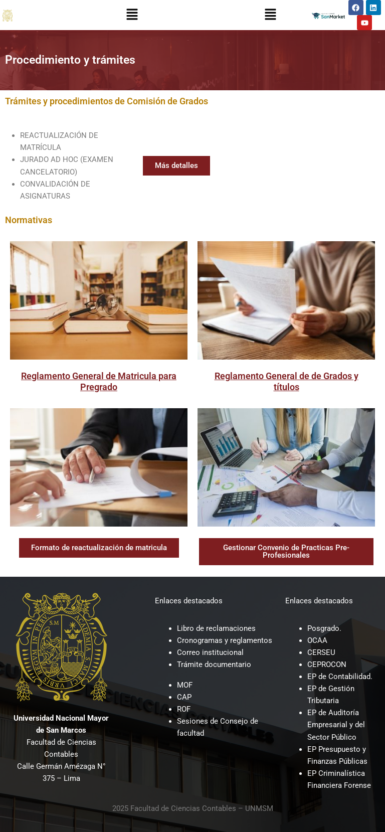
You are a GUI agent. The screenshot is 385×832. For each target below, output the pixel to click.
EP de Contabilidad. (339, 676)
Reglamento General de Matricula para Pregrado (98, 381)
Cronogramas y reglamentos (224, 640)
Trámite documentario (214, 664)
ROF (183, 709)
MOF (184, 685)
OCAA (317, 640)
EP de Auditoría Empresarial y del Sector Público (336, 724)
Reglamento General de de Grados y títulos (286, 381)
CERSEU (321, 652)
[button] (132, 15)
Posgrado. (324, 628)
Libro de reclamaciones (216, 628)
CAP (184, 697)
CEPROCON (326, 664)
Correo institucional (210, 652)
